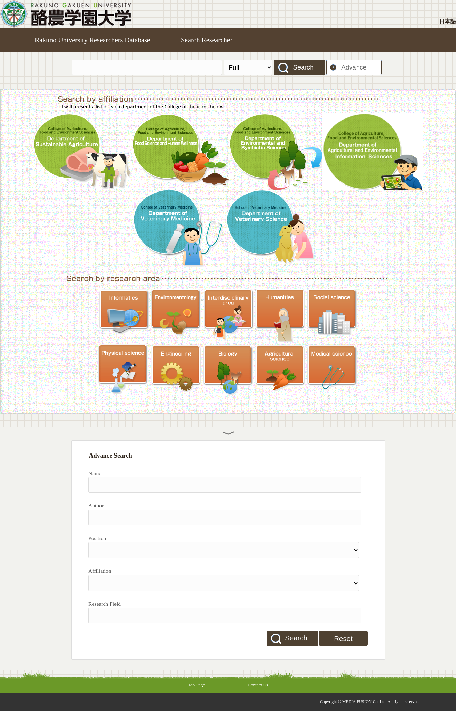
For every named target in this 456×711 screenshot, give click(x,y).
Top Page (196, 684)
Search (303, 67)
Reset (343, 639)
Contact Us (258, 684)
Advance (354, 67)
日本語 (447, 21)
